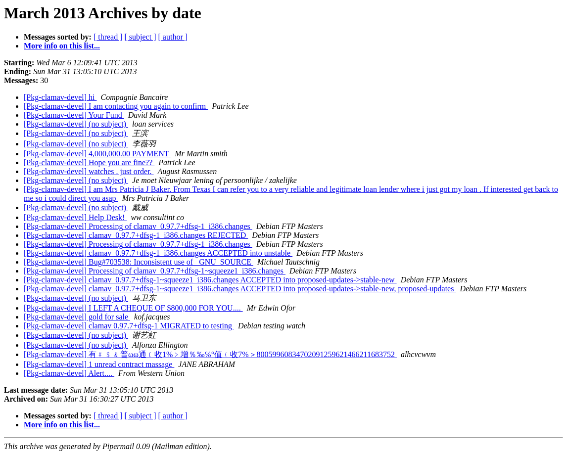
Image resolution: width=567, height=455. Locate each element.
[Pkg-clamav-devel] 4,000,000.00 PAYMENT (97, 153)
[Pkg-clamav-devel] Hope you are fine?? (89, 162)
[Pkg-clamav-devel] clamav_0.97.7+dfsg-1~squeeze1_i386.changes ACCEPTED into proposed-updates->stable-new (210, 279)
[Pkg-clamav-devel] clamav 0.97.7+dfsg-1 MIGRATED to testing (129, 325)
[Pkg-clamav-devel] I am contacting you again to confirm (116, 106)
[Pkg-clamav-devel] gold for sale (77, 317)
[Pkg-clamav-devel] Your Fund (74, 115)
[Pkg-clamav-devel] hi (60, 97)
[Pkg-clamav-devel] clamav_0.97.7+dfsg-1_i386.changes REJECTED (136, 235)
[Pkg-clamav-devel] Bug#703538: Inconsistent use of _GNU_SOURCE (138, 262)
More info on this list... (62, 46)
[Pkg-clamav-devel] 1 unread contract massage (99, 364)
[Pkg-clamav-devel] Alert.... (69, 373)
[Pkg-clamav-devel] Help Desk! (75, 217)
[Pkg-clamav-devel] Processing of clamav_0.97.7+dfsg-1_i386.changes (138, 226)
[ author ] (173, 37)
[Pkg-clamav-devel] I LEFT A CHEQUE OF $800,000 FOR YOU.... (133, 308)
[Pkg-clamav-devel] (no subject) (76, 124)
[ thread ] (108, 37)
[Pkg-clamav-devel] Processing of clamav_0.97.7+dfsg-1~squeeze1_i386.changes (154, 271)
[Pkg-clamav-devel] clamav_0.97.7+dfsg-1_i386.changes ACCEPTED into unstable (158, 253)
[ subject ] (140, 37)
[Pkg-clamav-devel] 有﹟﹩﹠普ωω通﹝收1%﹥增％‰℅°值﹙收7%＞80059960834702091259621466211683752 (210, 354)
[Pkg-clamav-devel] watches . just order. (89, 171)
